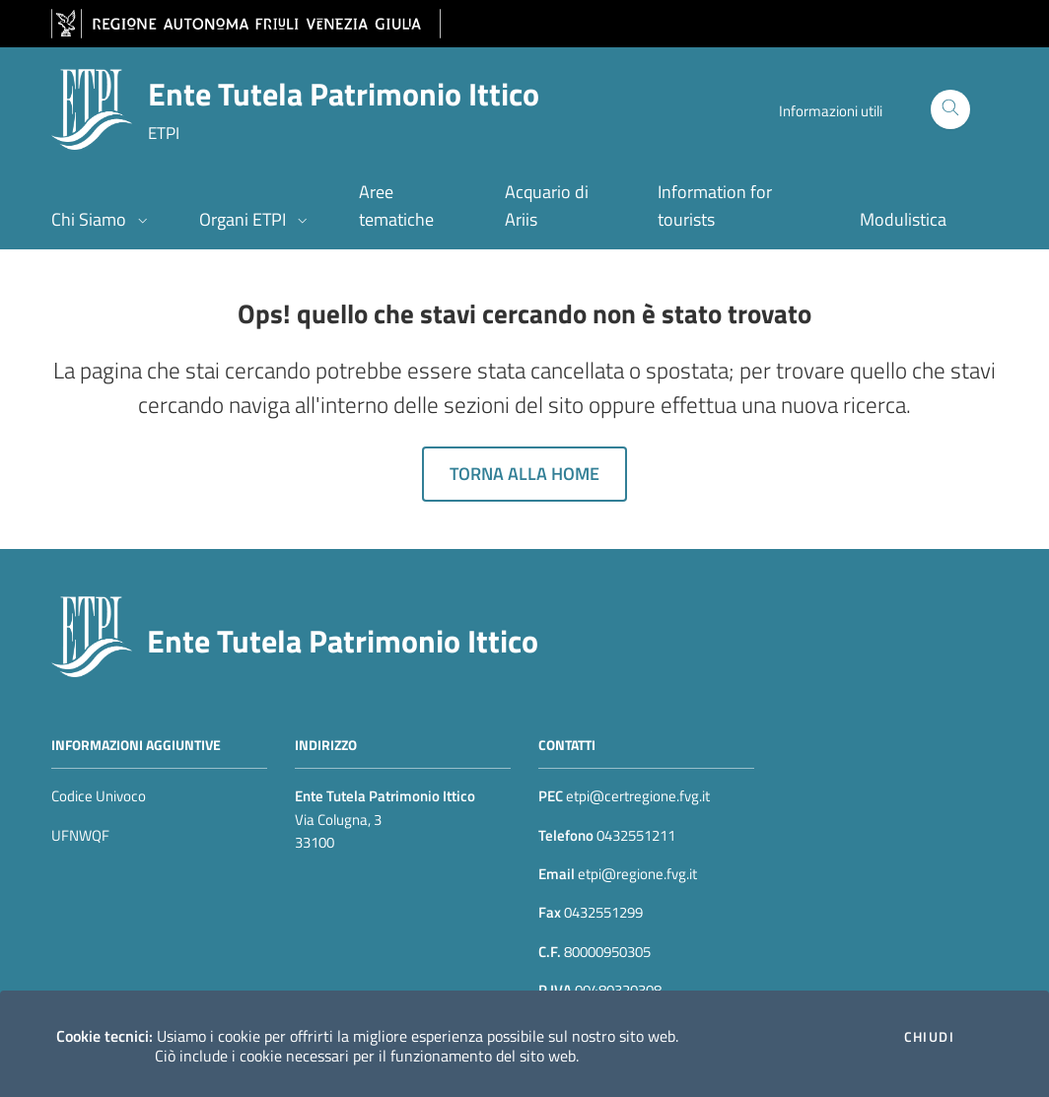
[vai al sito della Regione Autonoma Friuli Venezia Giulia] (246, 24)
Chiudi (929, 1037)
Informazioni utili (830, 111)
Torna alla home (524, 473)
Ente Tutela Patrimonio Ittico (342, 640)
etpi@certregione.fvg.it (638, 796)
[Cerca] (950, 109)
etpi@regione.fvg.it (636, 873)
